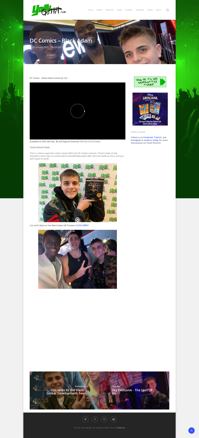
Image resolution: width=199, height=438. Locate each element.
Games (150, 10)
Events (119, 10)
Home (90, 10)
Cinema (99, 10)
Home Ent (109, 10)
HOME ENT (57, 47)
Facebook (148, 137)
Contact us (120, 427)
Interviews (140, 10)
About (158, 10)
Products (129, 10)
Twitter (158, 137)
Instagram (136, 140)
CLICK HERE (81, 225)
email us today (151, 140)
